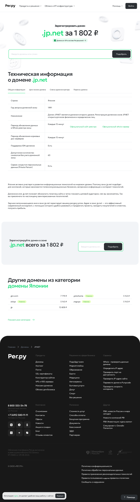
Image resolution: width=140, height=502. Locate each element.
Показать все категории (19, 320)
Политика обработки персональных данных (102, 470)
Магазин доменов (44, 385)
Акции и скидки (43, 427)
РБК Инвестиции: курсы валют (117, 421)
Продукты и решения (30, 6)
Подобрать (121, 54)
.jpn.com (14, 296)
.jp (11, 307)
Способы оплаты (77, 415)
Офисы (39, 419)
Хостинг (39, 366)
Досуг (72, 389)
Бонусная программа (79, 419)
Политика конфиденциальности (96, 466)
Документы (74, 423)
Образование (75, 369)
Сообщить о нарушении (92, 482)
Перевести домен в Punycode (117, 382)
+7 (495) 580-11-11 (18, 415)
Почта (38, 369)
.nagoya (76, 301)
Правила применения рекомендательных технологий (106, 474)
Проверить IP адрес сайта (115, 378)
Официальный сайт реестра (83, 126)
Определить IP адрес (113, 368)
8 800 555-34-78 (17, 405)
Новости (40, 423)
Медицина (74, 377)
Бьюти (72, 373)
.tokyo (13, 301)
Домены (39, 362)
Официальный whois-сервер (115, 126)
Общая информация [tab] (16, 90)
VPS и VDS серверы (44, 381)
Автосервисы (75, 381)
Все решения (75, 397)
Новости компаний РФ (113, 417)
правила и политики (119, 478)
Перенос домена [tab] (80, 90)
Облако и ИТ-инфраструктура (60, 6)
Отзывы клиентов (44, 435)
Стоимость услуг (77, 411)
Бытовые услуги (76, 385)
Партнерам (74, 435)
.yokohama (78, 296)
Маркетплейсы (76, 366)
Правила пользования (91, 478)
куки (16, 496)
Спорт (72, 393)
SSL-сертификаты (44, 373)
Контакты (40, 415)
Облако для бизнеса (45, 389)
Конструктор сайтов (45, 377)
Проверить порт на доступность (112, 373)
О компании (41, 411)
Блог (38, 431)
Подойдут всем (76, 362)
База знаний (75, 427)
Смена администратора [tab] (60, 90)
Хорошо (60, 496)
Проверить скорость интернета (112, 387)
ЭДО (71, 431)
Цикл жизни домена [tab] (37, 90)
